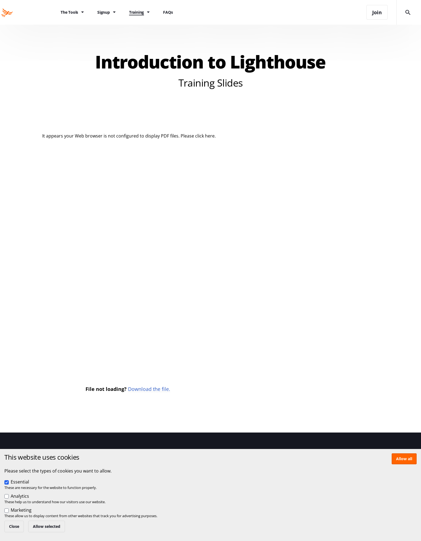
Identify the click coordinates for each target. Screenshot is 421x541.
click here (205, 136)
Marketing (21, 510)
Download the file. (149, 389)
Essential (20, 482)
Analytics (20, 496)
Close (14, 526)
